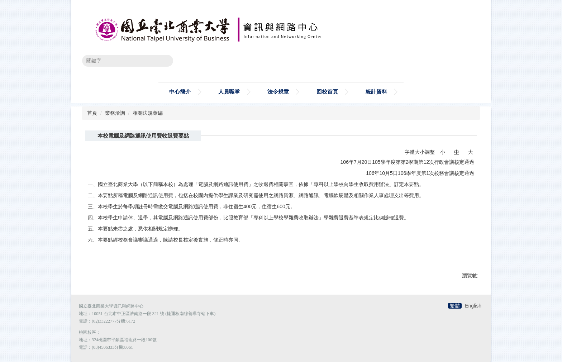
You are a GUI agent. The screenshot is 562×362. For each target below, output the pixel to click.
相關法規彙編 (148, 113)
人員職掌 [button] (229, 92)
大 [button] (470, 152)
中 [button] (456, 152)
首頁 (92, 113)
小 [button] (442, 152)
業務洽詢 (115, 113)
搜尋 (163, 60)
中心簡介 (180, 92)
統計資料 (376, 92)
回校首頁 (327, 92)
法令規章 (278, 92)
